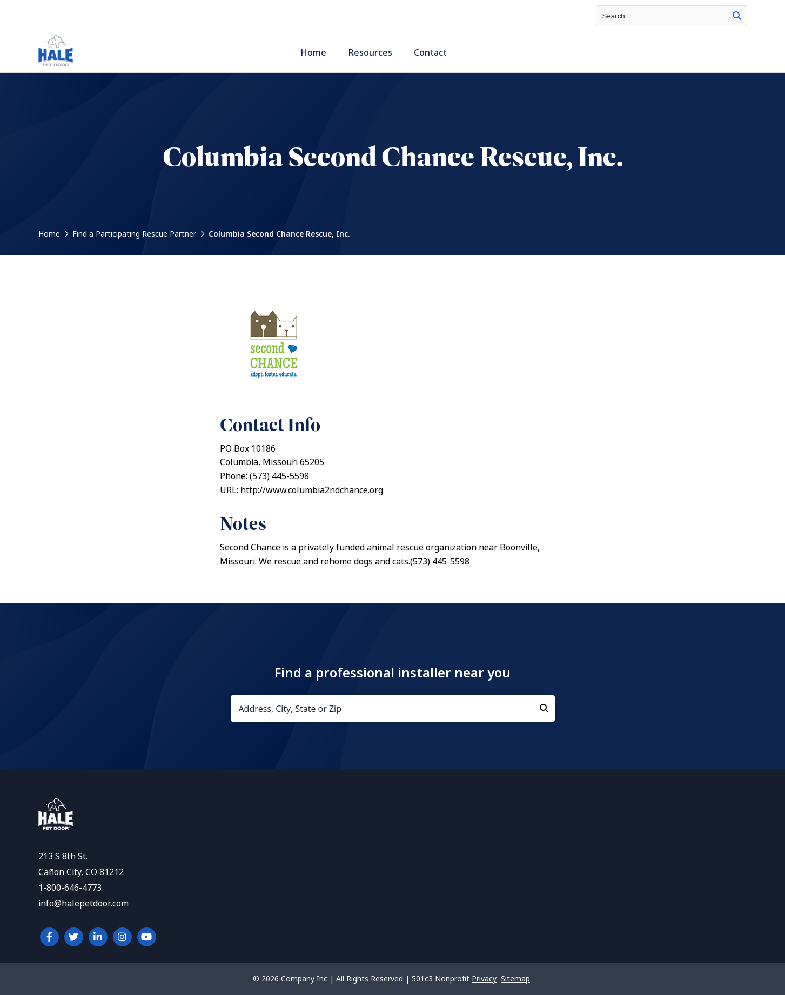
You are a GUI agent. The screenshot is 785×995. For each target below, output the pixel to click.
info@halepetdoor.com (83, 903)
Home (313, 52)
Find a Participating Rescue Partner (134, 233)
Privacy (484, 978)
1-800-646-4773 (70, 888)
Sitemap (515, 978)
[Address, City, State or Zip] (393, 708)
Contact (430, 52)
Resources (370, 52)
